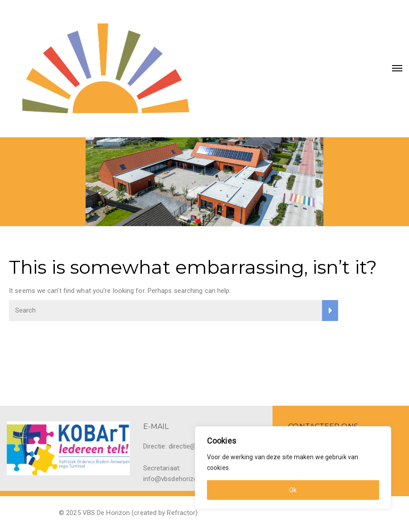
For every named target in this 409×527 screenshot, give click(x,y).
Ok (293, 490)
